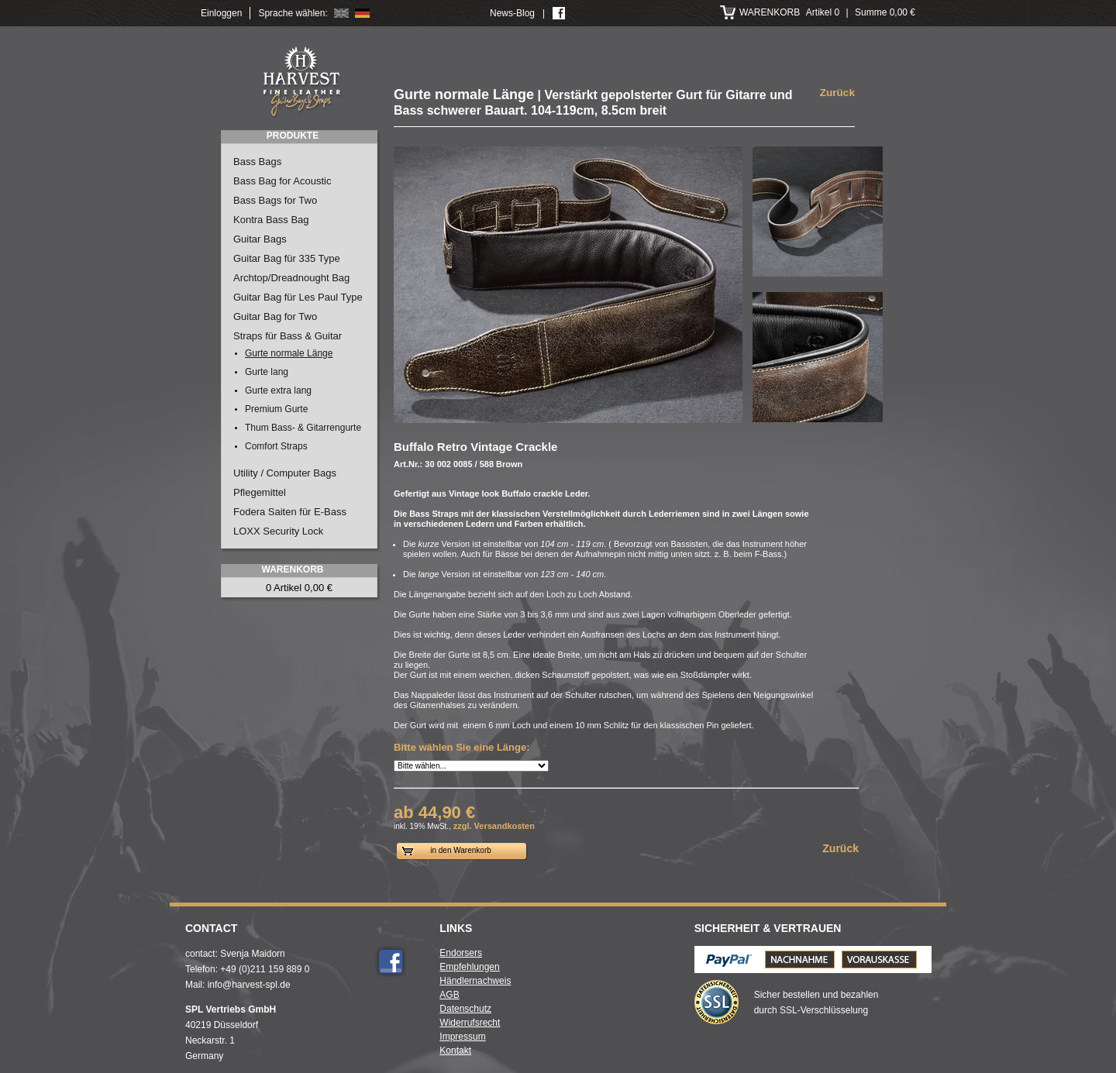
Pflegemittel (259, 492)
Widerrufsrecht (469, 1022)
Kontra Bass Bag (271, 220)
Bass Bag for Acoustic (282, 181)
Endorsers (460, 952)
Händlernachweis (475, 980)
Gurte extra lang (278, 390)
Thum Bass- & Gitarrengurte (303, 427)
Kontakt (455, 1050)
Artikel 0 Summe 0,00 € (827, 12)
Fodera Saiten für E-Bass (289, 512)
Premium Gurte (276, 409)
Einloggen (221, 13)
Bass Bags (257, 161)
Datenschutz (465, 1008)
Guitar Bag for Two (275, 316)
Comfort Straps (276, 446)
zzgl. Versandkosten (494, 826)
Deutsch (362, 13)
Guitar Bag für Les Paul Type (298, 297)
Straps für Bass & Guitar (287, 336)
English (341, 13)
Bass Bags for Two (275, 200)
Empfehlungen (469, 966)
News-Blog (512, 13)
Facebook (390, 961)
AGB (449, 994)
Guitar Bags (260, 239)
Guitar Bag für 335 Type (286, 258)
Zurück (837, 92)
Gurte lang (266, 372)
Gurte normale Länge (288, 353)
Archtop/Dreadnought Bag (291, 278)
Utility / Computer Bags (284, 473)
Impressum (462, 1036)
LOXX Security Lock (278, 531)
